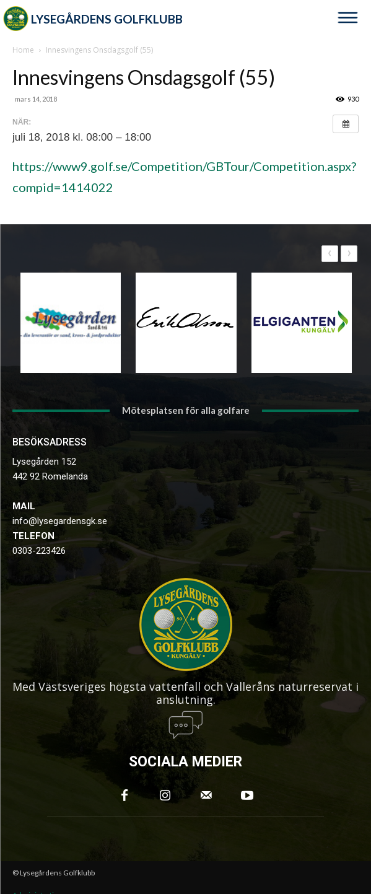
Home (23, 50)
